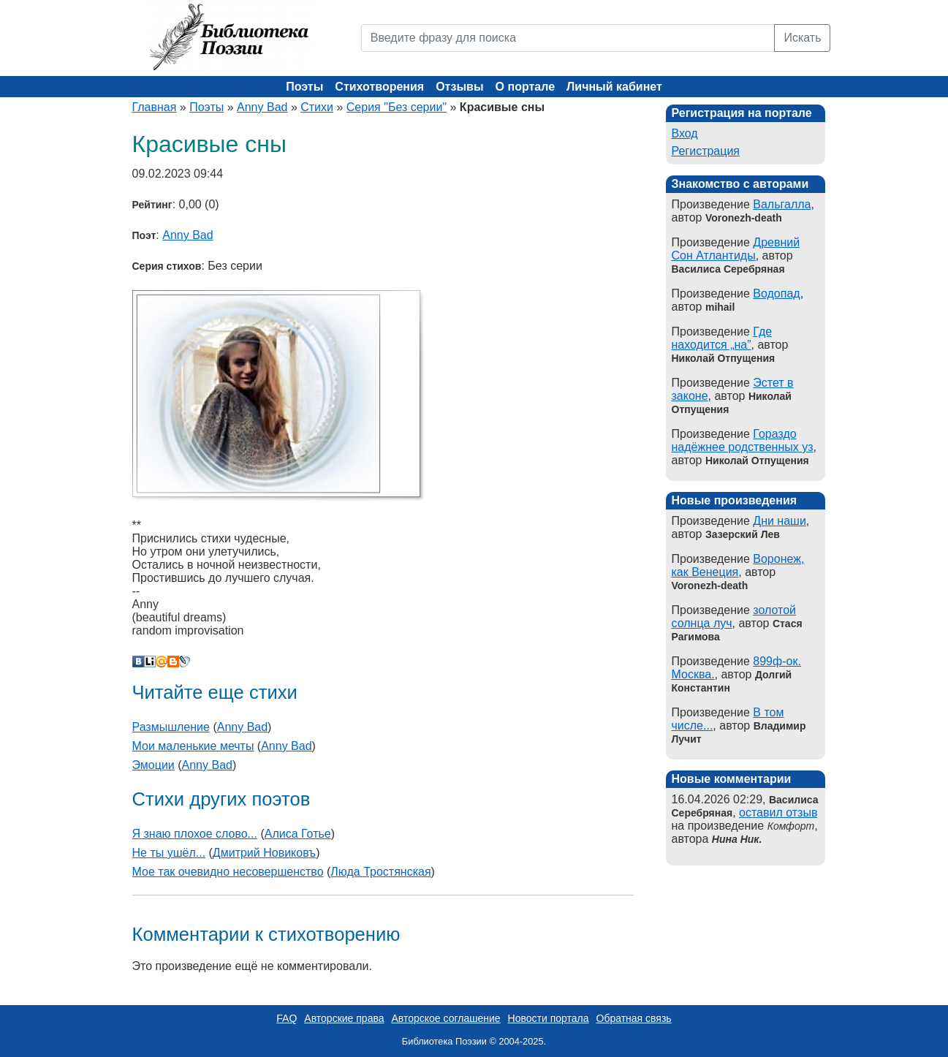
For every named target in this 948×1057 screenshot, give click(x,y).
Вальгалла (782, 204)
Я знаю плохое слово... (194, 833)
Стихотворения (379, 86)
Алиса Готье (298, 833)
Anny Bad (262, 107)
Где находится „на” (722, 338)
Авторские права (344, 1018)
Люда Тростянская (380, 871)
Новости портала (548, 1018)
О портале (525, 86)
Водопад (776, 293)
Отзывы (459, 86)
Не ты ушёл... (169, 852)
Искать (802, 37)
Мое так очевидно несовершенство (228, 871)
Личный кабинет (614, 86)
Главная (154, 107)
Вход (685, 133)
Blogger (173, 661)
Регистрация (706, 151)
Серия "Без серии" (396, 107)
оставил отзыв (778, 812)
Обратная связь (634, 1018)
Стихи (316, 107)
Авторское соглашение (445, 1018)
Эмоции (153, 765)
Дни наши (779, 521)
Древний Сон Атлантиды (736, 249)
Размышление (171, 727)
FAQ (286, 1018)
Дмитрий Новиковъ (264, 852)
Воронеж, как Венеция (738, 565)
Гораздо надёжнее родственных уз (743, 440)
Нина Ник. (737, 839)
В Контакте (138, 661)
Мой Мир (161, 661)
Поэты (304, 86)
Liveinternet (150, 661)
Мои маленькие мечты (193, 746)
